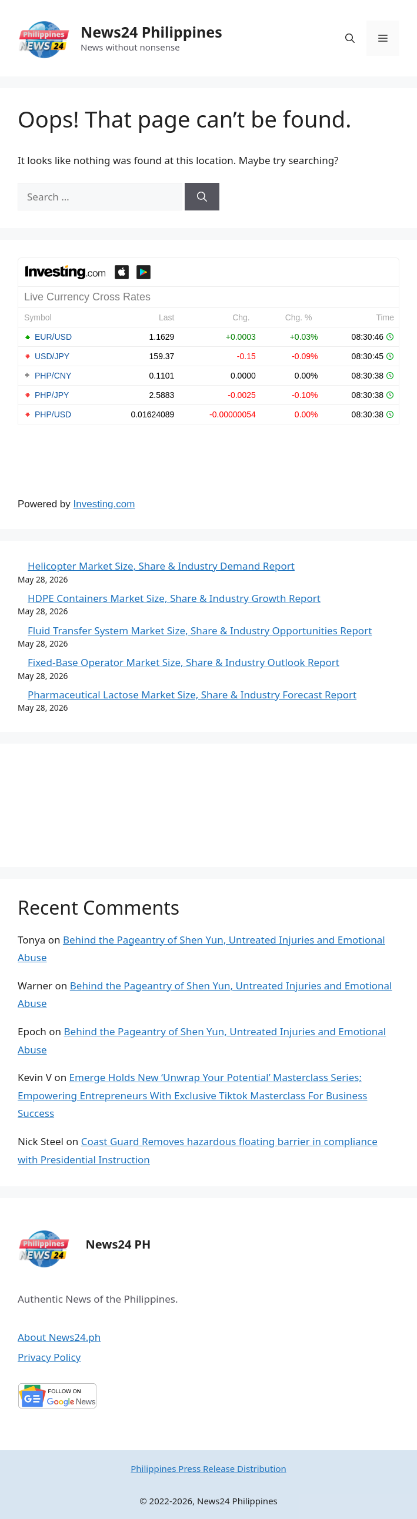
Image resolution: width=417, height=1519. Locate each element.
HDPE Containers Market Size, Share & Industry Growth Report (174, 598)
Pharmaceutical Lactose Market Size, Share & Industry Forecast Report (192, 694)
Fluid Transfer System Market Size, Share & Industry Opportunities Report (200, 630)
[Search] (202, 197)
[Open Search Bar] (349, 38)
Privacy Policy (49, 1357)
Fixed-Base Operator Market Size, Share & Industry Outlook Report (183, 662)
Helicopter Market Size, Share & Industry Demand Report (161, 566)
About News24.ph (59, 1337)
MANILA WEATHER (208, 805)
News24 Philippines (151, 32)
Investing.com (104, 504)
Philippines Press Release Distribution (208, 1468)
